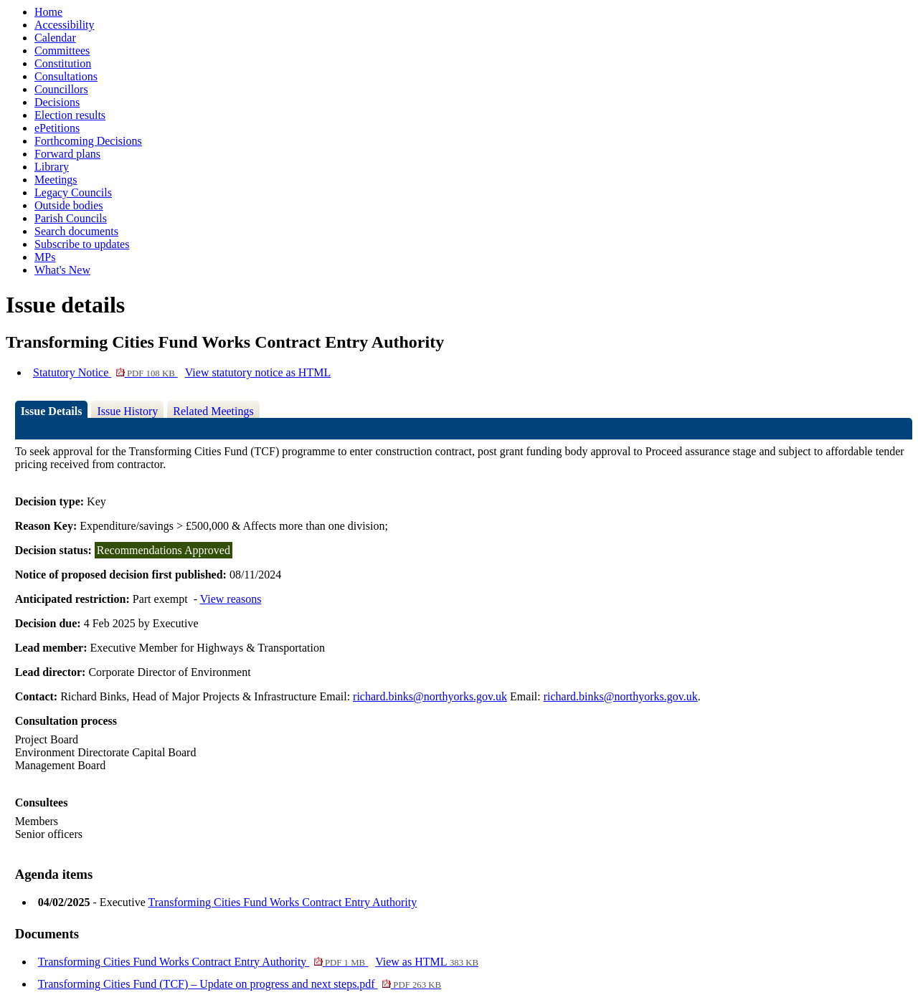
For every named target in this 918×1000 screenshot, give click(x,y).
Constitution (62, 63)
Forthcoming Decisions (88, 141)
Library (51, 167)
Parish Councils (70, 218)
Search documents (76, 231)
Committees (62, 50)
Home (48, 12)
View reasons (231, 599)
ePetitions (57, 128)
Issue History (127, 411)
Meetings (55, 179)
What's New (62, 270)
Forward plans (67, 154)
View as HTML (426, 962)
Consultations (66, 76)
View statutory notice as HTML (258, 372)
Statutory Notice (105, 372)
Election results (69, 115)
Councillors (61, 89)
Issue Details (51, 411)
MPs (44, 257)
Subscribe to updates (81, 244)
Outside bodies (68, 205)
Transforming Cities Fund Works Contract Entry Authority (282, 902)
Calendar (55, 38)
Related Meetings (213, 411)
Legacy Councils (73, 192)
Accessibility (64, 25)
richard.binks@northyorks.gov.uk (430, 696)
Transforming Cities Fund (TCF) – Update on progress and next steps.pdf (239, 984)
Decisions (57, 102)
